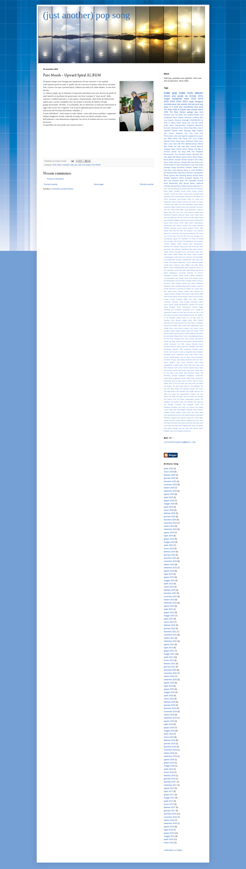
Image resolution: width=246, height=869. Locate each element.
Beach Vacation (175, 160)
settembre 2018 (170, 756)
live (183, 428)
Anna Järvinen (187, 257)
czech (166, 425)
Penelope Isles (194, 346)
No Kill (183, 341)
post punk (198, 107)
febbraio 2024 (169, 552)
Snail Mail (191, 365)
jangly (88, 165)
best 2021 (167, 249)
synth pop (187, 431)
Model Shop (199, 215)
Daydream (199, 283)
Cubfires (178, 283)
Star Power (182, 370)
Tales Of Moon (198, 381)
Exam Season (178, 291)
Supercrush (199, 378)
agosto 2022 (169, 606)
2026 (166, 112)
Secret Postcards (197, 357)
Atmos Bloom (192, 157)
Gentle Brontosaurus (181, 304)
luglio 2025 (168, 497)
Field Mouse (186, 294)
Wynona (166, 246)
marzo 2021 (169, 660)
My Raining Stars (170, 173)
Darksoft (196, 194)
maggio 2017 (169, 798)
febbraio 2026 (169, 475)
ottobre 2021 (169, 638)
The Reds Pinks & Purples (175, 109)
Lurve (174, 170)
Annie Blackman (169, 260)
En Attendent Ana (197, 196)
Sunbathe (188, 178)
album (59, 165)
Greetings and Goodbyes (173, 310)
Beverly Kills (186, 189)
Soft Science (177, 225)
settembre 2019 (170, 718)
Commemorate (180, 281)
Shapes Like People (178, 360)
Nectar (192, 339)
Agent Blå (171, 157)
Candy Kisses (184, 275)
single (191, 101)
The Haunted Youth (176, 181)
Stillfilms (166, 228)
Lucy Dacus (194, 328)
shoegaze (199, 101)
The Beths (179, 115)
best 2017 (196, 420)
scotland (196, 117)
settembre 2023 (170, 568)
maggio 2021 (169, 654)
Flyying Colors (177, 296)
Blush (166, 191)
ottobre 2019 (169, 715)
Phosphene (167, 349)
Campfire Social (179, 191)
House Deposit (184, 315)
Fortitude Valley (181, 299)
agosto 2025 (169, 494)
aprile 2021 (168, 657)
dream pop (170, 96)
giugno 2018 (169, 763)
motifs (201, 428)
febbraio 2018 (169, 775)
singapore (180, 431)
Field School (194, 294)
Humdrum (199, 207)
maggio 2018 (169, 766)
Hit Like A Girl (198, 312)
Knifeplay (200, 323)
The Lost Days (189, 396)
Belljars (187, 265)
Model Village (174, 336)
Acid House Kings (193, 252)
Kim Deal (174, 323)
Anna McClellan (197, 257)
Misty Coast (190, 215)
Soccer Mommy (197, 146)
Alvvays (170, 189)
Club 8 (200, 128)
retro (165, 157)
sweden (184, 104)
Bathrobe (195, 262)
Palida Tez (172, 146)
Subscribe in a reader (173, 850)
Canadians (167, 275)
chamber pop (169, 186)
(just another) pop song (86, 15)
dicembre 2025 (170, 481)
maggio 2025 (169, 504)
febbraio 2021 (169, 664)
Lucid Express (189, 212)
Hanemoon (167, 312)
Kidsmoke (167, 323)
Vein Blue (195, 412)
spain (166, 107)
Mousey (200, 336)
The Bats (179, 231)
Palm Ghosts (185, 344)
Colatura (195, 278)
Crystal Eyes (188, 194)
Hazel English (178, 117)
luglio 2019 (168, 724)
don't (181, 425)
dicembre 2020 (170, 670)
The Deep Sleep (173, 389)
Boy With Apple (184, 270)
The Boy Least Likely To (181, 386)
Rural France (173, 223)
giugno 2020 (169, 689)
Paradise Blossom (170, 346)
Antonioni (179, 260)
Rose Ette (188, 354)
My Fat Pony (168, 339)
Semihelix (167, 360)
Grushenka (186, 310)
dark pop (171, 425)
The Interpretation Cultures (186, 394)
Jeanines (178, 120)
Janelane (167, 320)
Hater (181, 131)
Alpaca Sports (181, 157)
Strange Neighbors (178, 375)
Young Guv (190, 418)
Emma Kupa (168, 165)
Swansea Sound (176, 228)
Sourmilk (200, 225)
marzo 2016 (169, 843)
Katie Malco (180, 210)
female (193, 96)
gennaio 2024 (169, 555)
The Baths (199, 383)
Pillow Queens (169, 175)
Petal (201, 346)
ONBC (166, 344)
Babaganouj (177, 189)
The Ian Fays (171, 236)
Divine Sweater (191, 286)
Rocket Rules (198, 175)
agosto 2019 (169, 721)
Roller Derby (181, 123)
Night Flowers (197, 131)
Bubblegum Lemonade (178, 273)
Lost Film (179, 212)
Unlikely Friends (169, 412)
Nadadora (177, 339)
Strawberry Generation (195, 375)
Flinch (174, 202)
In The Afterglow (170, 318)
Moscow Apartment (170, 217)
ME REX (181, 144)
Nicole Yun (167, 341)
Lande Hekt (186, 325)
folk (190, 425)
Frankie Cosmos (182, 202)
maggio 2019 (169, 731)
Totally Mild (172, 410)
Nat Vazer (185, 339)
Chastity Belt (186, 162)
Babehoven (182, 262)
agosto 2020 (169, 683)
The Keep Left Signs (175, 396)
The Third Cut (183, 407)
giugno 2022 (169, 612)
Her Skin (180, 312)
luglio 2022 (168, 609)
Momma (180, 170)
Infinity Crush (181, 318)
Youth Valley (199, 418)
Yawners (183, 418)
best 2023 (185, 423)
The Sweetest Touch (191, 404)
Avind (186, 128)
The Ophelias (183, 239)
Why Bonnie (184, 183)
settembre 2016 (170, 823)
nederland (184, 249)
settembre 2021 (170, 641)
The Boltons (168, 386)
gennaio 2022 (169, 628)
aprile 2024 (168, 545)
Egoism (171, 120)
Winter (192, 183)
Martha (183, 331)
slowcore (196, 186)
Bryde (171, 191)
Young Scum (183, 246)
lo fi (171, 107)
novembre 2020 (170, 673)
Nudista (200, 341)
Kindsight (185, 120)
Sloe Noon (181, 362)
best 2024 (192, 423)
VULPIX (166, 244)
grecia (170, 428)
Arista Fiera (195, 260)
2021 (200, 96)
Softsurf (185, 225)
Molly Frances (183, 336)
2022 (193, 98)
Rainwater (167, 354)
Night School (176, 341)
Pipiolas (175, 349)
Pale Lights (194, 217)
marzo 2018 (169, 772)
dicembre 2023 (170, 558)
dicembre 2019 (170, 708)
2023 (185, 101)
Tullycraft (189, 410)
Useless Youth (181, 412)
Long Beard (178, 328)
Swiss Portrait (187, 149)
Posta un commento (55, 179)
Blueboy (200, 189)
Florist (170, 296)
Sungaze (167, 149)
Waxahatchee (198, 244)
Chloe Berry (193, 128)
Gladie (201, 307)
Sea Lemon (169, 133)
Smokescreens (178, 365)
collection (177, 249)
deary (177, 425)
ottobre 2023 (169, 564)
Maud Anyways (169, 333)
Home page (99, 184)
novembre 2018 (170, 750)
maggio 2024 (169, 542)
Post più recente (50, 184)
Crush (172, 283)
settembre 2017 (170, 785)
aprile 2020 (168, 696)
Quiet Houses (184, 220)
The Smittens (188, 402)
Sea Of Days (185, 357)
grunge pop (177, 428)
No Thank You (185, 217)
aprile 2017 (168, 801)
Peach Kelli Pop (182, 346)
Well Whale (185, 415)
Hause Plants (198, 204)
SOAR (181, 223)
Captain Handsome (196, 275)
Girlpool (194, 307)
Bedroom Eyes (179, 265)
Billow (201, 265)
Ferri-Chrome (181, 199)
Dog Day (200, 286)
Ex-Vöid (177, 165)
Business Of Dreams (195, 273)
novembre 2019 (170, 712)
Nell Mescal (199, 339)
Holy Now (167, 170)
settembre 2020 (170, 680)
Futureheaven (185, 165)
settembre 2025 (170, 491)
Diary (173, 196)
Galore (171, 304)
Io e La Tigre (191, 318)
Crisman (166, 283)
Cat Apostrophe (169, 278)
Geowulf (192, 304)
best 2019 (171, 423)
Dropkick (188, 196)
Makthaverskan (191, 144)
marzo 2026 (169, 472)
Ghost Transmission (184, 307)
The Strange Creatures (172, 404)
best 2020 (199, 246)
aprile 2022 (168, 619)
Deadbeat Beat (181, 286)
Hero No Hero (188, 312)
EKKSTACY (173, 289)
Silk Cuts (196, 360)
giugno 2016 (169, 833)
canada (194, 109)
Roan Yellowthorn (178, 354)
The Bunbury (188, 231)
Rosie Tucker (198, 354)
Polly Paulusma (185, 349)
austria (178, 420)
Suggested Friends (179, 378)
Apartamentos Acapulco (184, 125)
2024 (178, 101)
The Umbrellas (190, 181)
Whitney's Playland (170, 418)
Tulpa (195, 410)
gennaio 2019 (169, 743)
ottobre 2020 (169, 676)
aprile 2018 (168, 769)
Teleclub (196, 178)
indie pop (73, 165)
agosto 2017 (169, 788)
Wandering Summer (174, 415)
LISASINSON (195, 120)
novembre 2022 (170, 596)
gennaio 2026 (169, 478)
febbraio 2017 (169, 807)
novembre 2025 (170, 484)
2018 (201, 112)
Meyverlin (181, 215)
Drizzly (166, 289)
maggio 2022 (169, 616)
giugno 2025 (169, 500)
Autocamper (173, 262)
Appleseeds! (186, 260)
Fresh (173, 141)
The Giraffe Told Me (193, 391)
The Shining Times (177, 402)
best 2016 (192, 246)
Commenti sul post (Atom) (62, 189)
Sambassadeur (175, 357)
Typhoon (200, 410)
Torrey (166, 410)
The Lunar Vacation (193, 236)
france (200, 109)
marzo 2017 (169, 804)
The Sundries (198, 241)
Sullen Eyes (191, 378)
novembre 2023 (170, 561)
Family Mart (188, 291)
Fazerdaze (172, 199)
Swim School (176, 149)
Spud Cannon (173, 370)
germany (177, 186)
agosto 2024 (169, 532)
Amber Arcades (197, 254)
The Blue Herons (177, 112)
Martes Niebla (175, 331)
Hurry (201, 141)
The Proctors (178, 241)
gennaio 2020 (169, 705)
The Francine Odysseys (188, 233)
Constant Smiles (190, 281)
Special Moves (194, 368)
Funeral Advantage (191, 302)
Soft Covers (178, 368)
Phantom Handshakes (194, 173)
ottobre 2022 (169, 600)
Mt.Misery (199, 170)
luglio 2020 (168, 686)
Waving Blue (187, 244)
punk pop (199, 104)
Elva (201, 289)
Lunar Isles (172, 144)
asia (188, 109)
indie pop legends (181, 136)
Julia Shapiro (176, 320)
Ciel (192, 162)
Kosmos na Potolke (170, 325)
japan (172, 125)
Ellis (180, 138)
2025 (172, 101)
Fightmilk (167, 131)
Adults (170, 254)
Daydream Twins (169, 286)
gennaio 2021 (169, 667)
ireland (183, 186)
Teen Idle (172, 231)
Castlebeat (168, 117)
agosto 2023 (169, 571)
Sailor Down (188, 223)
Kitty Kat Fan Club (184, 323)
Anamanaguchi (169, 257)
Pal (179, 344)
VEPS (189, 412)
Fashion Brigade (175, 294)
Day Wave (191, 283)
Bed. (171, 265)
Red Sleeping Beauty (184, 175)
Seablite (167, 178)
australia (66, 165)
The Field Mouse (170, 391)
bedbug (189, 420)
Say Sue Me (192, 123)
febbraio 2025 (169, 513)
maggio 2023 (169, 580)
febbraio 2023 (169, 590)
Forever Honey (198, 296)
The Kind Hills (181, 236)
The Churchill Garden (183, 154)
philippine (167, 431)
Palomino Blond (197, 344)
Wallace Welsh (176, 244)
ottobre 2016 (169, 820)
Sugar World (168, 378)
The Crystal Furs (173, 233)
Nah (178, 217)
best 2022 (178, 423)
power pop (175, 104)
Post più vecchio (147, 184)
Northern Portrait (191, 341)
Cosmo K (200, 281)
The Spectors (198, 402)
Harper (174, 312)
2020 (166, 101)
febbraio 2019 (169, 740)
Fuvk (172, 204)
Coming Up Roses (176, 194)
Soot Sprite (192, 225)
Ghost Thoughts (169, 307)
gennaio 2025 (169, 516)
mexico (195, 428)
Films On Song (193, 199)
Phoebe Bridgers (173, 220)
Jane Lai (200, 318)
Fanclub (197, 291)
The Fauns (199, 389)
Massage (187, 131)
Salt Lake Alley (183, 146)
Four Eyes (193, 299)
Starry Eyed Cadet (192, 370)
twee (186, 98)
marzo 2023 (169, 587)
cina (172, 249)
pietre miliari (193, 249)
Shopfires (188, 360)
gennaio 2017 (169, 811)
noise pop (178, 107)
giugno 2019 (169, 727)
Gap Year (194, 165)
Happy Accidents (178, 167)
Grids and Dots (179, 204)
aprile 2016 (168, 839)
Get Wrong (199, 304)
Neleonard (182, 173)
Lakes (180, 325)
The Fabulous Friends (187, 389)
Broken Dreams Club (190, 160)
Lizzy (171, 328)
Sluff (196, 362)
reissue (190, 186)
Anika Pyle (178, 257)
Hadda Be (199, 310)
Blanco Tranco (169, 267)
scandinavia (188, 107)
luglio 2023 (168, 574)
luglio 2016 (168, 830)
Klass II (193, 323)
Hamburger (189, 204)
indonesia (188, 117)
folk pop (191, 104)
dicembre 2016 (170, 814)
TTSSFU (189, 381)
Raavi (195, 352)
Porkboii (195, 349)
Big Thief (194, 189)
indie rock (81, 165)
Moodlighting (193, 336)
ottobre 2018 (169, 753)
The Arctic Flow (190, 383)
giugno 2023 (169, 577)
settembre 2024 (170, 529)
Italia (165, 144)
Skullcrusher (168, 225)
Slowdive (190, 362)
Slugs (201, 362)
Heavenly (167, 207)
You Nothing (174, 246)
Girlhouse (189, 141)
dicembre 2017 (170, 782)
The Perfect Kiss (170, 399)
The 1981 (181, 383)
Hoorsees (175, 315)
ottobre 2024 (169, 526)
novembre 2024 (170, 523)
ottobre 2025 (169, 488)
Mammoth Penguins (171, 215)
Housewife (192, 207)
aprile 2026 (168, 469)
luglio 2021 (168, 648)
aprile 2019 (168, 734)
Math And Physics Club (194, 331)
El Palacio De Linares (191, 289)
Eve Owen (168, 291)
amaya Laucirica (169, 420)
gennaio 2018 (169, 779)
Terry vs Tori (172, 383)
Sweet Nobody (188, 228)
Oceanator (172, 344)
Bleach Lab (198, 115)
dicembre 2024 (170, 520)
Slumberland (168, 365)
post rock (174, 431)
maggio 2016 (169, 836)
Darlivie (184, 283)
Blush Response (190, 267)
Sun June (194, 133)
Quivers (192, 220)
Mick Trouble (185, 333)
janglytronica (193, 136)
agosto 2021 (169, 644)
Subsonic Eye (182, 133)
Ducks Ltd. (199, 162)
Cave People (179, 278)
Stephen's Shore (177, 178)
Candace (175, 275)
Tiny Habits (199, 407)
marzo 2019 (169, 737)
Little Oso (171, 212)
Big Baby (194, 265)
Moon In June (189, 170)
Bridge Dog (194, 270)
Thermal (191, 407)
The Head (171, 394)
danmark (195, 154)
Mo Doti (166, 336)
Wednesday (173, 183)
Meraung (177, 333)
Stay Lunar (174, 373)
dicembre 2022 (170, 593)
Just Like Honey (169, 210)
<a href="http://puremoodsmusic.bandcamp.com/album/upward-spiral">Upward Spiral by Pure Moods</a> (98, 144)
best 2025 (199, 423)
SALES (166, 357)
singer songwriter (173, 98)
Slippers (172, 362)
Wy (178, 418)
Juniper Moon (187, 320)
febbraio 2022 (169, 625)
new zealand (189, 115)
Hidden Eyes (198, 167)
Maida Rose (199, 212)
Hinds (196, 141)
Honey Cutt (184, 207)
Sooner (185, 368)
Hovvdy (191, 315)
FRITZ (166, 199)
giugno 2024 (169, 539)
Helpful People (175, 207)
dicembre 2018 (170, 747)
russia (199, 249)
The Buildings (195, 386)
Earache (180, 289)
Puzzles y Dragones (185, 352)
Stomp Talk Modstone (186, 373)
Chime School (192, 191)
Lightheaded (194, 325)
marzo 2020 (169, 699)
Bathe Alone (172, 138)
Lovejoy (186, 328)
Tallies (166, 383)
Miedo (201, 333)
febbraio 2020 (169, 702)
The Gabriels (180, 391)
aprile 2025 (168, 507)
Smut (185, 365)
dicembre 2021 (170, 632)
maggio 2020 (169, 692)
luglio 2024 (168, 536)
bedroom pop (169, 115)
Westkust (193, 415)
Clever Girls (188, 278)
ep (186, 96)
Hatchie (175, 131)
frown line (195, 425)
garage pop (192, 112)
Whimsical (199, 415)
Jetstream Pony (177, 128)
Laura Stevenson (190, 210)
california (199, 183)
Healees (189, 167)
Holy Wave (167, 315)
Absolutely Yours (180, 252)
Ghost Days (180, 141)
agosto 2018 (169, 759)
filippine (185, 425)
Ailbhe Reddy (178, 254)
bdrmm (183, 420)
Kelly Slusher (198, 320)
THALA (196, 228)
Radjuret (200, 352)
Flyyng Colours (187, 296)
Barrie (189, 262)
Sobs (198, 365)
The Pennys (199, 396)
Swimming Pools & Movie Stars (175, 381)
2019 (54, 165)
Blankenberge (179, 267)
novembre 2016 (170, 817)
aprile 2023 (168, 584)
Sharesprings (198, 223)
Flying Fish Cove (190, 138)
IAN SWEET (199, 315)
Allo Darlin (187, 254)
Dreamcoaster (179, 196)
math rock (188, 428)
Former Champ (169, 299)
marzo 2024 (169, 548)
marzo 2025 (169, 510)
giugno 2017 (169, 795)
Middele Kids (194, 333)
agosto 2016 (169, 827)
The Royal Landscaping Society (188, 399)
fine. (201, 154)
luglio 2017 (168, 791)
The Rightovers (188, 241)
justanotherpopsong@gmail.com (179, 442)
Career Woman (174, 162)
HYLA (193, 310)
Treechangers (181, 410)
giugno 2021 (169, 651)
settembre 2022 (170, 603)
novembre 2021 (170, 635)
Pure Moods (96, 165)
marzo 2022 (169, 622)
